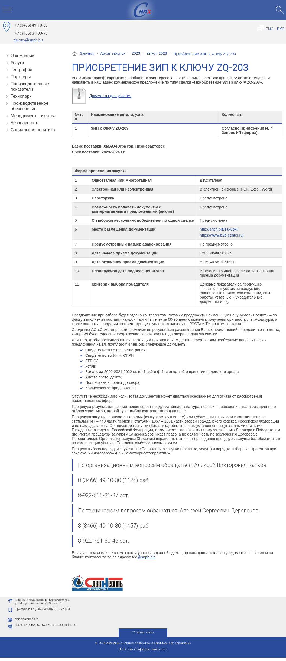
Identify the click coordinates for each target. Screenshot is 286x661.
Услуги (17, 62)
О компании (22, 55)
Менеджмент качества (33, 115)
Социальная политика (33, 129)
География (21, 69)
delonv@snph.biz (29, 40)
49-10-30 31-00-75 (31, 29)
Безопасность (24, 122)
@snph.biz (146, 557)
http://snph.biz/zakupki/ (219, 229)
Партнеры (21, 76)
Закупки (87, 53)
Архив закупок (112, 53)
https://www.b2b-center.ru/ (222, 235)
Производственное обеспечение (29, 106)
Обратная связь (143, 635)
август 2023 (157, 53)
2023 (136, 53)
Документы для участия (110, 96)
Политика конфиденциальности (143, 652)
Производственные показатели (30, 86)
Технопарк (21, 96)
